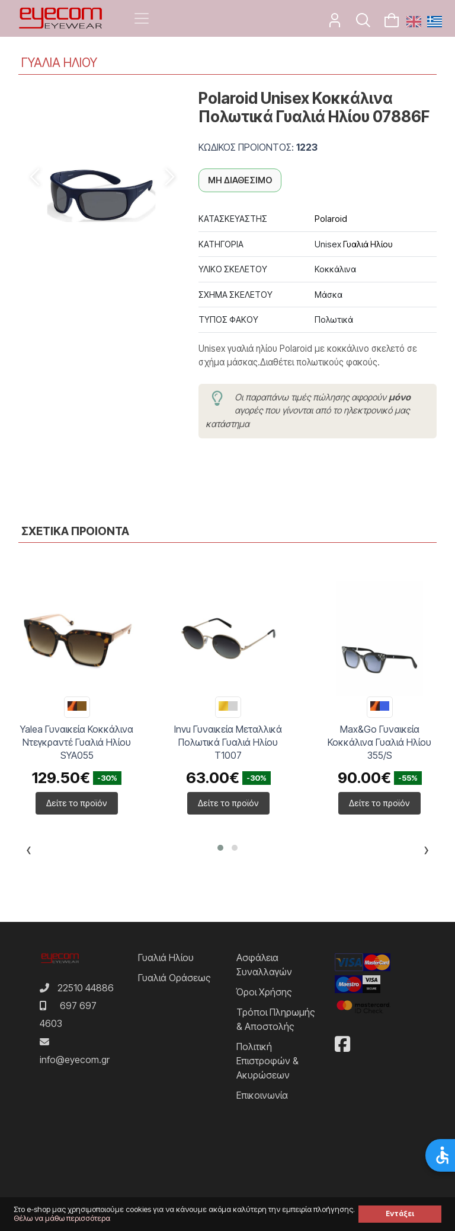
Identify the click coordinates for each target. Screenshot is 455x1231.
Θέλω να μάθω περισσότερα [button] (62, 1218)
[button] (220, 848)
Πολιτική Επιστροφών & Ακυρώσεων (267, 1061)
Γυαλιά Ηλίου (368, 244)
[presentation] (28, 852)
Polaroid (331, 219)
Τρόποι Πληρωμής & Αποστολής (275, 1019)
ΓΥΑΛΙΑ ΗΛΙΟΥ (59, 62)
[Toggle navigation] (142, 18)
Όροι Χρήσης (264, 992)
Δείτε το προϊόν (76, 803)
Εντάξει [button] (400, 1214)
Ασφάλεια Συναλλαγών (264, 965)
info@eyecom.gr (75, 1059)
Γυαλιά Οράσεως (174, 978)
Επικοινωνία (262, 1095)
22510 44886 (85, 988)
